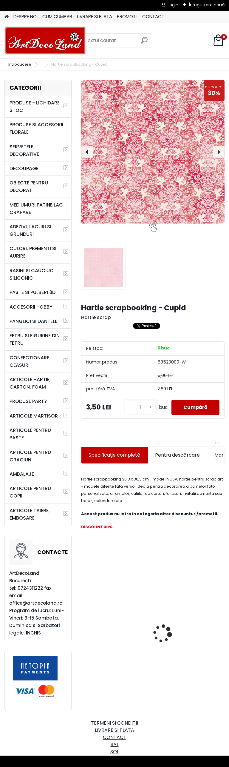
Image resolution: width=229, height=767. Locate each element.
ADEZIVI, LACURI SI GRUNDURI (30, 230)
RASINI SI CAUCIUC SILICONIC (32, 274)
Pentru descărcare (177, 455)
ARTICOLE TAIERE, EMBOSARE (30, 514)
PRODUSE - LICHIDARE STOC (35, 106)
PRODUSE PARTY (28, 401)
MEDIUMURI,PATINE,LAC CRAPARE (36, 208)
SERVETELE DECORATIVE (24, 150)
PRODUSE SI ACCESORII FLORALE (36, 128)
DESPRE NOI (25, 16)
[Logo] (45, 41)
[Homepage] (6, 17)
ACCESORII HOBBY (31, 307)
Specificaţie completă (114, 455)
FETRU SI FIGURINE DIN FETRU (35, 339)
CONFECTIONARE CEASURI (29, 361)
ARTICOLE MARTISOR (34, 415)
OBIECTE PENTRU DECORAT (29, 186)
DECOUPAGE (24, 168)
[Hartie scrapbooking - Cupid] (153, 152)
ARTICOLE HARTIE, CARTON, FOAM (30, 383)
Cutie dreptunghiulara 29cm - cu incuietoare (185, 618)
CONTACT (153, 16)
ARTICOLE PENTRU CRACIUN (30, 456)
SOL (114, 751)
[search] (144, 42)
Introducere (19, 64)
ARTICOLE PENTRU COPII (30, 492)
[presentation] (87, 152)
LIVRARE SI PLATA (94, 16)
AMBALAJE (22, 474)
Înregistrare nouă (207, 5)
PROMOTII (127, 16)
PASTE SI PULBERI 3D (32, 292)
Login (173, 5)
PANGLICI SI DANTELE (33, 321)
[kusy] (140, 407)
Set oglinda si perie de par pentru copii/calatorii (115, 633)
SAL (115, 744)
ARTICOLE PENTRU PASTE (30, 434)
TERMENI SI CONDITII (114, 723)
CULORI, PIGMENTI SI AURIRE (33, 252)
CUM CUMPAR (57, 16)
